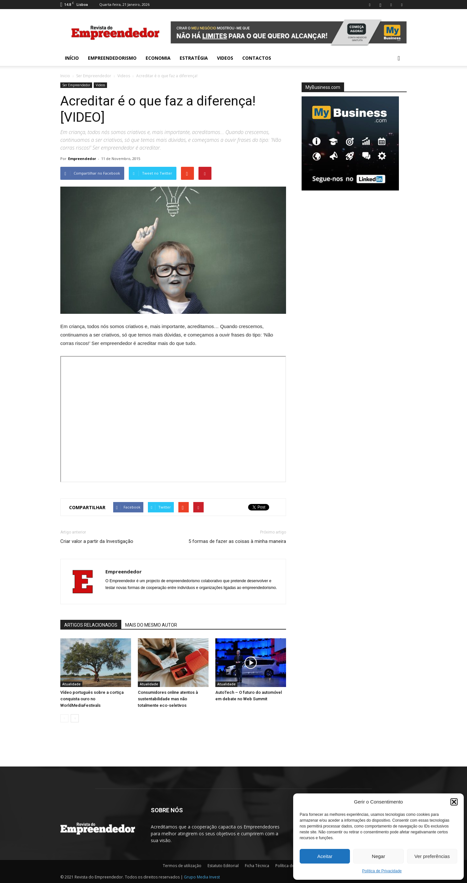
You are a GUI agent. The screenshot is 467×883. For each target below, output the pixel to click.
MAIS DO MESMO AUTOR (151, 625)
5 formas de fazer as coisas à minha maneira (237, 541)
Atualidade (71, 684)
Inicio (65, 76)
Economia (158, 58)
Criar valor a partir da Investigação (96, 541)
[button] (454, 802)
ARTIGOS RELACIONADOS (90, 625)
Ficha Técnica (257, 865)
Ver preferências (432, 856)
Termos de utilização (182, 865)
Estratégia (194, 58)
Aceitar (324, 856)
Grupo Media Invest (202, 877)
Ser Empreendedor (93, 76)
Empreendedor (82, 158)
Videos (225, 58)
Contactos (256, 58)
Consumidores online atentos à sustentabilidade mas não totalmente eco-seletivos (168, 699)
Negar (378, 856)
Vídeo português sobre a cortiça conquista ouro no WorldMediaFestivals (92, 699)
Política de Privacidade (381, 871)
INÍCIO (72, 58)
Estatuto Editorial (223, 865)
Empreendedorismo (112, 58)
